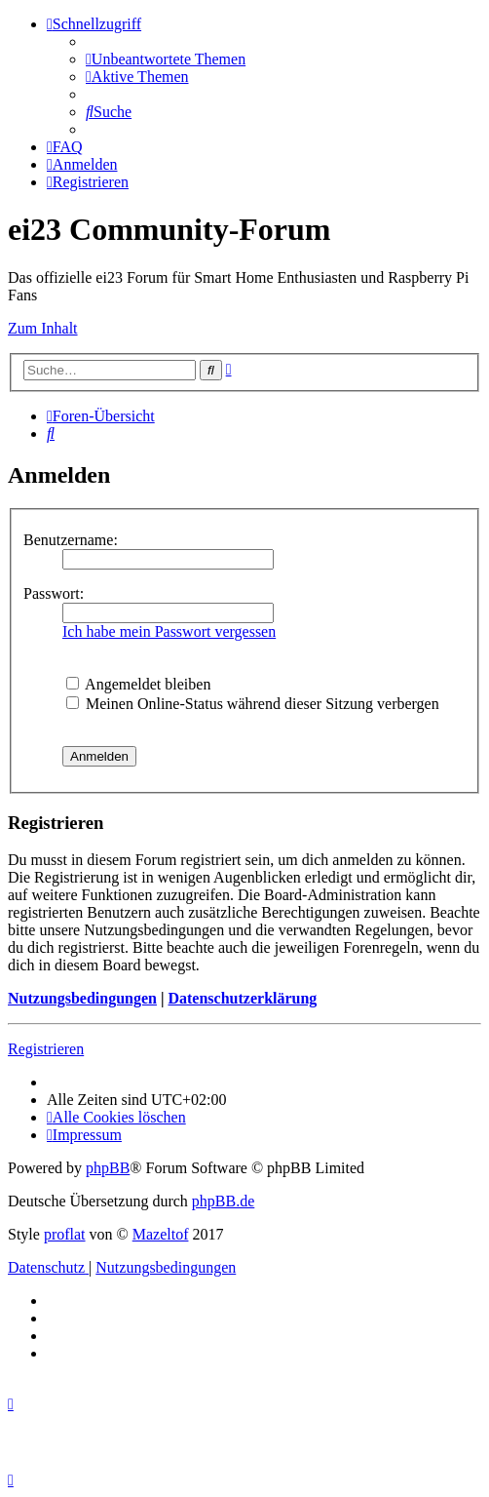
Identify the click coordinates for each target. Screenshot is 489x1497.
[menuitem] (165, 59)
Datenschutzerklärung (242, 998)
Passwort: (53, 593)
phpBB (108, 1168)
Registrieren (46, 1049)
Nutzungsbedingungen (82, 998)
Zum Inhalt (43, 328)
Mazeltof (160, 1234)
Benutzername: (70, 540)
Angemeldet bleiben (138, 684)
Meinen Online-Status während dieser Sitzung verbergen (252, 703)
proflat (65, 1234)
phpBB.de (223, 1201)
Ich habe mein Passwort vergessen (169, 631)
